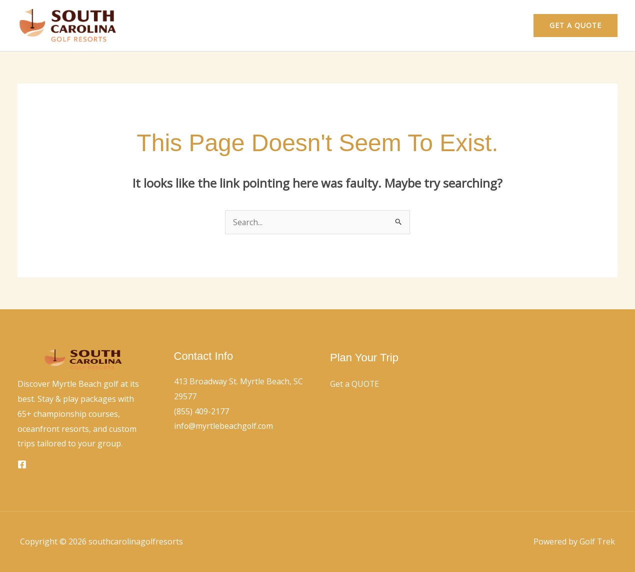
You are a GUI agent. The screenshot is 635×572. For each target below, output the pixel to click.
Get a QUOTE (355, 383)
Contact (501, 25)
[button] (576, 25)
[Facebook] (22, 464)
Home (459, 25)
